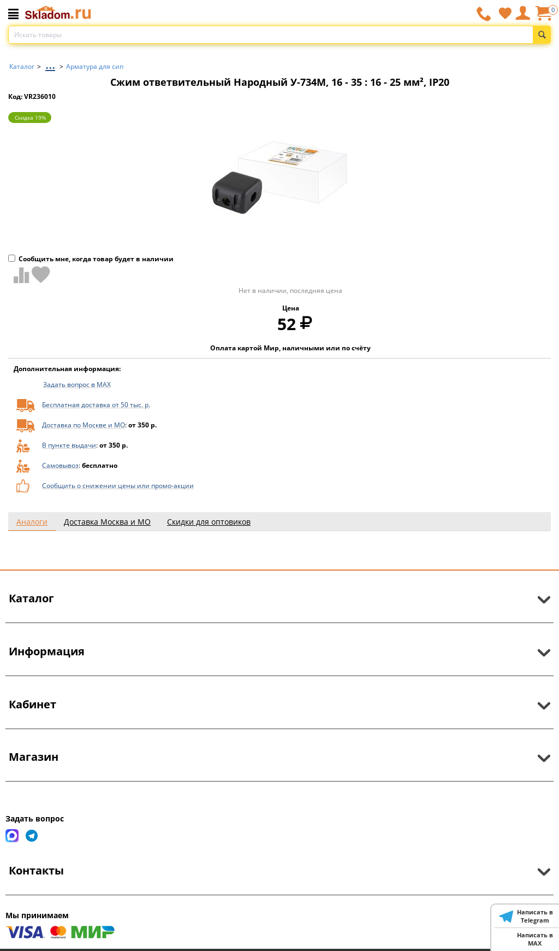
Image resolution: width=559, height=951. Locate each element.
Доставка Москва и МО (107, 521)
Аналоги (31, 521)
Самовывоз (60, 465)
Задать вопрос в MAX (77, 384)
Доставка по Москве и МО (83, 425)
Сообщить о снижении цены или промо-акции (118, 485)
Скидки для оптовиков (209, 521)
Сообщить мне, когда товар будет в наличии (91, 258)
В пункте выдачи (69, 445)
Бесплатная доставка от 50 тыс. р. (96, 404)
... (50, 64)
